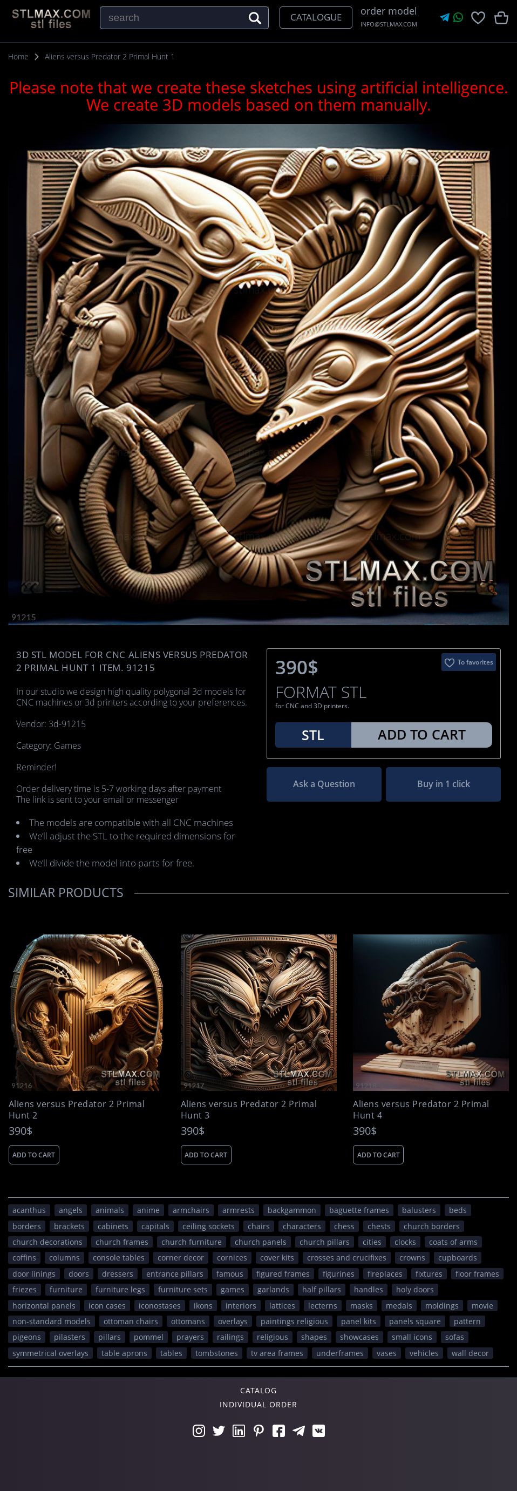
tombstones (216, 1353)
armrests (238, 1210)
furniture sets (183, 1289)
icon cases (107, 1305)
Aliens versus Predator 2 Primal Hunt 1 (110, 56)
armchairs (191, 1210)
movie (482, 1305)
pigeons (26, 1337)
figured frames (283, 1274)
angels (71, 1210)
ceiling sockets (208, 1226)
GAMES (232, 1289)
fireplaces (385, 1274)
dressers (117, 1274)
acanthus (29, 1210)
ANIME (148, 1210)
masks (361, 1305)
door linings (34, 1274)
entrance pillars (174, 1274)
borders (26, 1226)
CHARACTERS (302, 1226)
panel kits (358, 1321)
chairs (259, 1226)
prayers (190, 1337)
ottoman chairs (131, 1321)
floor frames (477, 1274)
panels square (415, 1321)
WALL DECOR (470, 1353)
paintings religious (294, 1321)
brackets (69, 1226)
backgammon (292, 1210)
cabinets (113, 1226)
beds (458, 1210)
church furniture (191, 1242)
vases (387, 1353)
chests (379, 1226)
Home (18, 56)
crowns (412, 1257)
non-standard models (51, 1321)
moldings (442, 1305)
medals (399, 1305)
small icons (412, 1337)
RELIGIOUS (272, 1337)
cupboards (457, 1257)
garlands (273, 1289)
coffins (24, 1257)
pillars (109, 1337)
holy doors (415, 1289)
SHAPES (314, 1337)
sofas (454, 1337)
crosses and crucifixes (346, 1257)
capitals (155, 1226)
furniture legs (120, 1289)
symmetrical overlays (50, 1353)
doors (79, 1274)
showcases (359, 1337)
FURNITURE (66, 1289)
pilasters (69, 1337)
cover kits (277, 1257)
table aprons (124, 1353)
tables (171, 1353)
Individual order (258, 1404)
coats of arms (453, 1242)
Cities (372, 1242)
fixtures (429, 1274)
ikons (203, 1305)
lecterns (322, 1305)
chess (344, 1226)
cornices (232, 1257)
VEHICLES (424, 1353)
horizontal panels (44, 1305)
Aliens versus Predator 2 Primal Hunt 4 (421, 1110)
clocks (405, 1242)
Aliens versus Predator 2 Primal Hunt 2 (77, 1110)
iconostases (160, 1305)
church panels (261, 1242)
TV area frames (277, 1353)
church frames (122, 1242)
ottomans (188, 1321)
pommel (149, 1337)
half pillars (321, 1289)
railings (230, 1337)
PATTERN (467, 1321)
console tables (119, 1257)
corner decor (181, 1257)
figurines (339, 1274)
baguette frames (359, 1210)
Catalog (258, 1390)
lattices (282, 1305)
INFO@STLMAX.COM (388, 24)
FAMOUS (229, 1274)
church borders (432, 1226)
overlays (233, 1321)
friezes (24, 1289)
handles (368, 1289)
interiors (241, 1305)
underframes (340, 1353)
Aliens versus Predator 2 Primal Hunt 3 (249, 1110)
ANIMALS (110, 1210)
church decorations (47, 1242)
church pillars (325, 1242)
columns (64, 1257)
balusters (419, 1210)
